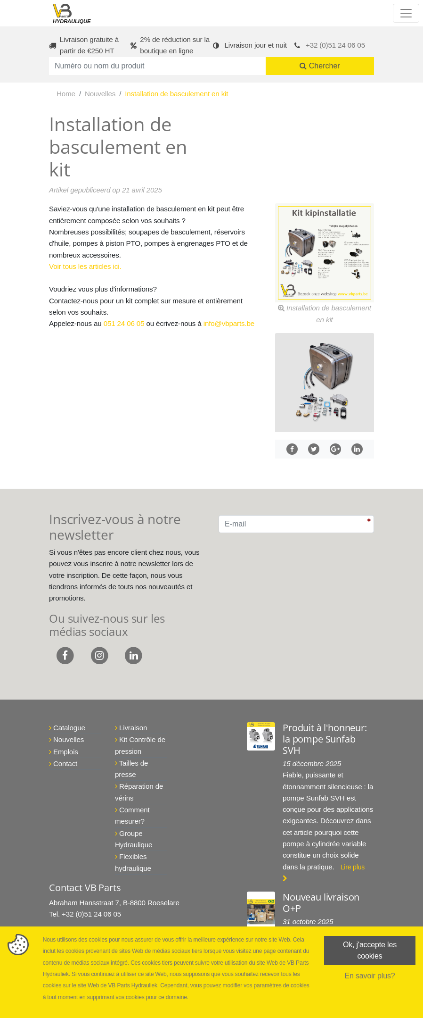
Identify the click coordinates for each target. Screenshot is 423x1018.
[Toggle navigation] (406, 13)
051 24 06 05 (124, 323)
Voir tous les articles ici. (85, 266)
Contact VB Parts (85, 887)
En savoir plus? (369, 976)
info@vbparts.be (228, 323)
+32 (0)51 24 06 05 (335, 45)
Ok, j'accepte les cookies (370, 950)
